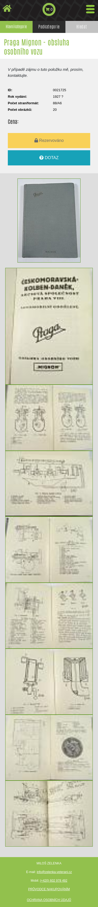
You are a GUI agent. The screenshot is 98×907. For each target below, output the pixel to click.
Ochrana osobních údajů (49, 900)
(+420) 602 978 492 (53, 880)
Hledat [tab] (81, 27)
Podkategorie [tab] (49, 27)
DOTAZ (48, 157)
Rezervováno (49, 140)
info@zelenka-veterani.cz (54, 872)
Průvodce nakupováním (49, 889)
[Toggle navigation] (90, 9)
